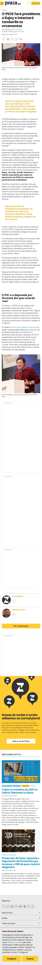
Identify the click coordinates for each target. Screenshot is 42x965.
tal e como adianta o (25, 327)
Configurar (11, 958)
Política (4, 10)
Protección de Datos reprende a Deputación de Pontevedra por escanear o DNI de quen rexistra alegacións (21, 862)
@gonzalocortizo (19, 31)
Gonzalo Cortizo (7, 31)
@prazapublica (16, 29)
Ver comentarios (21, 626)
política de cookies (14, 942)
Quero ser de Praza (21, 741)
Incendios (25, 786)
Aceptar (30, 958)
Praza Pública (6, 29)
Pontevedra (12, 855)
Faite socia (35, 3)
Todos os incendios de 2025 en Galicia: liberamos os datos (20, 791)
